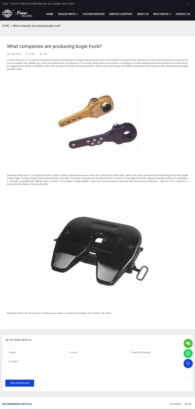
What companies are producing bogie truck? (36, 25)
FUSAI (5, 25)
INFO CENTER (175, 404)
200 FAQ (187, 404)
